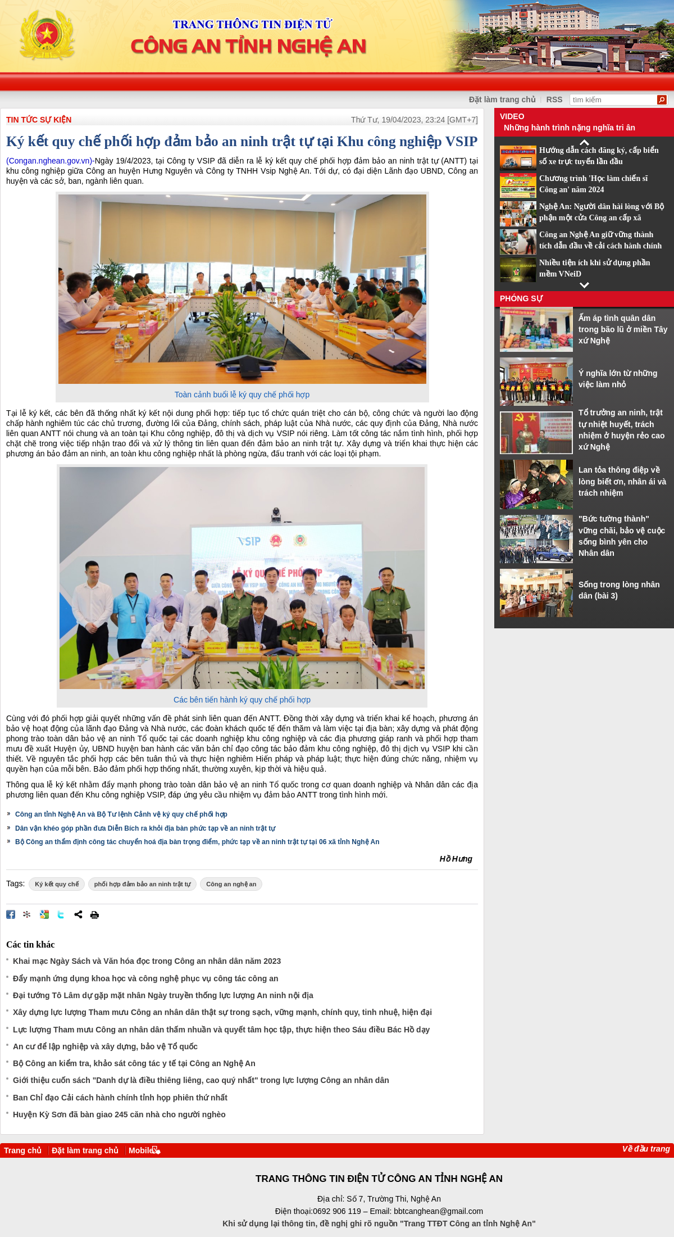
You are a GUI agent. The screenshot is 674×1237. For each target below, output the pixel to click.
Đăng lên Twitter (61, 914)
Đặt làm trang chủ (85, 1150)
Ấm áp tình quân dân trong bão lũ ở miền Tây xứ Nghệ (623, 330)
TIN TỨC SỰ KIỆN (38, 119)
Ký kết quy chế (56, 884)
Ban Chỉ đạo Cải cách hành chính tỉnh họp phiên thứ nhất (120, 1097)
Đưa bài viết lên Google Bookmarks (44, 914)
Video (512, 116)
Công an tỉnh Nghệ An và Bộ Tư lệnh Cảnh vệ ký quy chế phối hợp (121, 814)
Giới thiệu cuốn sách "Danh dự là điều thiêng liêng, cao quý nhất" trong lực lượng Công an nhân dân (201, 1080)
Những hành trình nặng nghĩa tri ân (569, 127)
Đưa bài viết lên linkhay (27, 914)
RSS (555, 99)
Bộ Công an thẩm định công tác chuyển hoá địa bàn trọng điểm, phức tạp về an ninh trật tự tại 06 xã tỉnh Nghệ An (197, 842)
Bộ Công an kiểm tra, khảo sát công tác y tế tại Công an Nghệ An (134, 1063)
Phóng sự (521, 298)
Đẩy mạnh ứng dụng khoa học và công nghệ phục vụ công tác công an (145, 978)
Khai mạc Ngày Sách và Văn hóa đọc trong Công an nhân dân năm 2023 (147, 961)
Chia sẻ (78, 914)
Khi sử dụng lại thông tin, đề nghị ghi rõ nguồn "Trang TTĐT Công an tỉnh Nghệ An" (379, 1223)
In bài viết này (94, 914)
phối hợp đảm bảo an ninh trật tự (142, 884)
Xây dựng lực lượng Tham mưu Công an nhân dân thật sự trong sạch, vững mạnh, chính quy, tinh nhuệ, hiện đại (222, 1012)
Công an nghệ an (231, 884)
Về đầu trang (646, 1148)
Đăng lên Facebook (10, 914)
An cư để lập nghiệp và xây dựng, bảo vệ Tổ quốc (105, 1046)
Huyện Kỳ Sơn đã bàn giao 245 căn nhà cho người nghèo (119, 1114)
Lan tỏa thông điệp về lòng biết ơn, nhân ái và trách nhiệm (622, 481)
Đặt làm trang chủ (502, 99)
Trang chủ (23, 1150)
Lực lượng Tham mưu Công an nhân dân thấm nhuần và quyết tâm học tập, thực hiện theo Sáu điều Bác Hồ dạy (221, 1029)
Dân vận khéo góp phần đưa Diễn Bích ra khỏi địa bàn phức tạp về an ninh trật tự (145, 828)
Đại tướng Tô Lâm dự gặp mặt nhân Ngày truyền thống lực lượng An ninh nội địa (163, 995)
